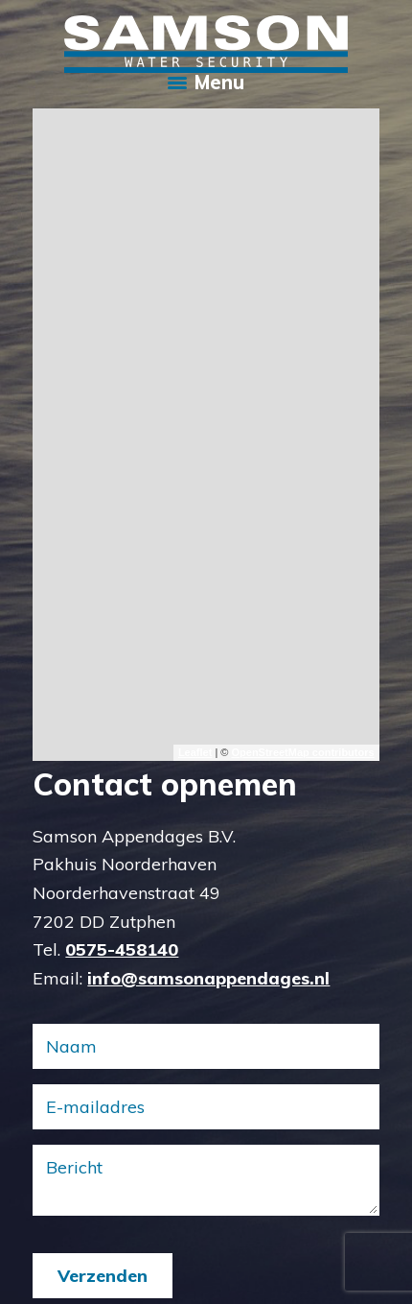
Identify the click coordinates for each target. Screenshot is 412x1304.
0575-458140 (121, 949)
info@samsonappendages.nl (208, 978)
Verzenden (102, 1276)
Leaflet (195, 752)
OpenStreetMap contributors (302, 752)
